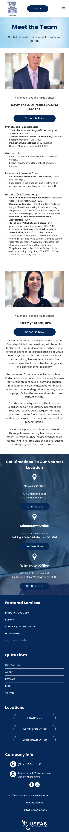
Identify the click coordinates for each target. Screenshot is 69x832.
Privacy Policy (34, 802)
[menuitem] (34, 612)
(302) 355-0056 (29, 764)
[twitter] (37, 785)
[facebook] (31, 785)
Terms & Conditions (34, 810)
